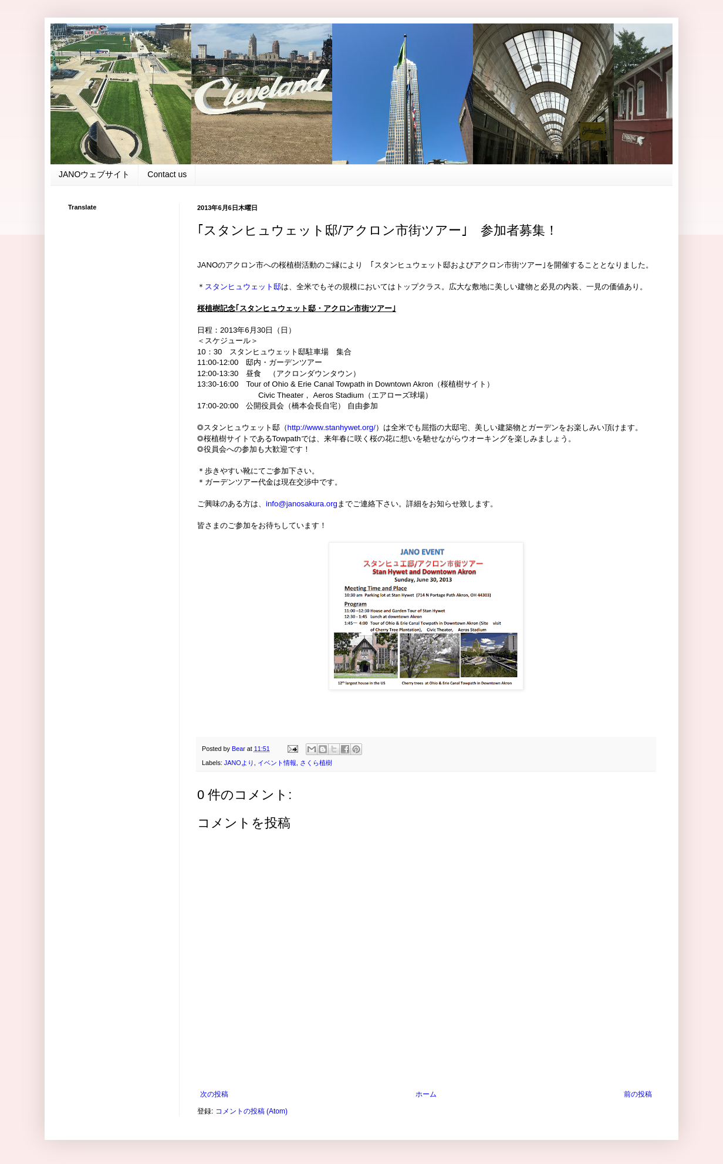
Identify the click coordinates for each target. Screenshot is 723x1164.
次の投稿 (214, 1094)
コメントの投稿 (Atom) (251, 1111)
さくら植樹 (316, 762)
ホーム (426, 1094)
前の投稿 (638, 1094)
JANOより (239, 762)
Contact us (167, 174)
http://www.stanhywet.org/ (332, 427)
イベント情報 (277, 762)
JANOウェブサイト (94, 174)
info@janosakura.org (301, 503)
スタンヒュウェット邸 (243, 286)
